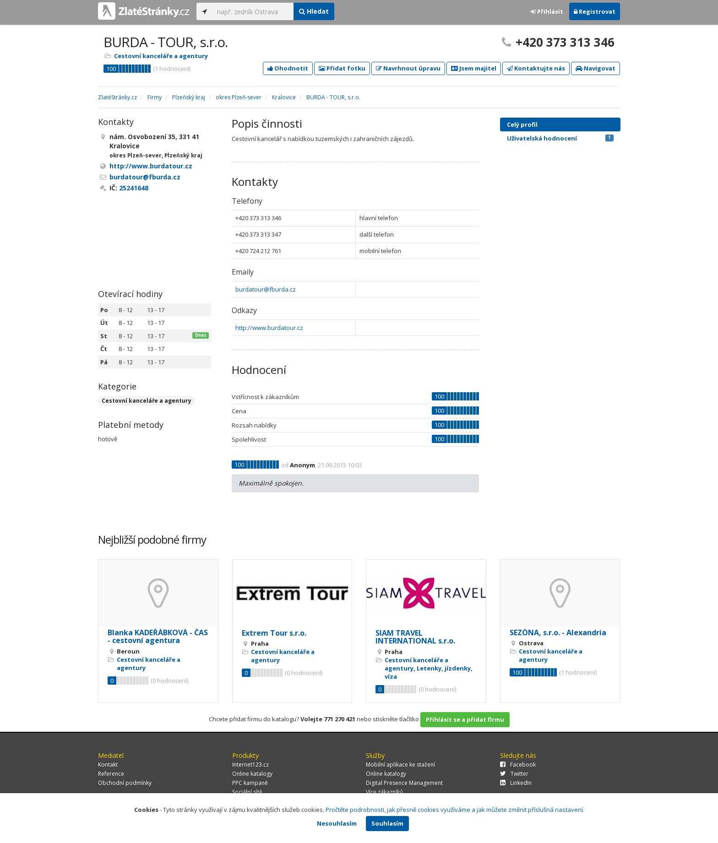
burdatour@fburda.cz (265, 289)
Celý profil (522, 124)
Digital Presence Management (404, 783)
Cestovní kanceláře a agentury (161, 56)
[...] (253, 11)
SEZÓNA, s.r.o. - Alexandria (558, 632)
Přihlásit (547, 11)
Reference (111, 774)
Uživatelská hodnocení (560, 138)
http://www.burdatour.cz (269, 328)
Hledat (314, 11)
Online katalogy (252, 774)
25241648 (133, 188)
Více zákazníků (384, 792)
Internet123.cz (250, 764)
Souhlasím (387, 823)
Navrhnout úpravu (408, 68)
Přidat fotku (342, 68)
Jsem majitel (473, 68)
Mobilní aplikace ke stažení (400, 764)
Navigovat (595, 68)
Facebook (518, 764)
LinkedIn (516, 783)
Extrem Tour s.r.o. (274, 633)
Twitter (514, 774)
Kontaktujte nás (536, 68)
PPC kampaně (250, 783)
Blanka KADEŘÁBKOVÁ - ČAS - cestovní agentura (158, 636)
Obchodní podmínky (125, 783)
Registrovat (594, 11)
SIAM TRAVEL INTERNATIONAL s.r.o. (415, 637)
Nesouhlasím (337, 823)
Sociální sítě (247, 792)
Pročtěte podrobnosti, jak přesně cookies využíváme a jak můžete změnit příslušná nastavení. (455, 809)
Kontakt (108, 764)
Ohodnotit (287, 68)
